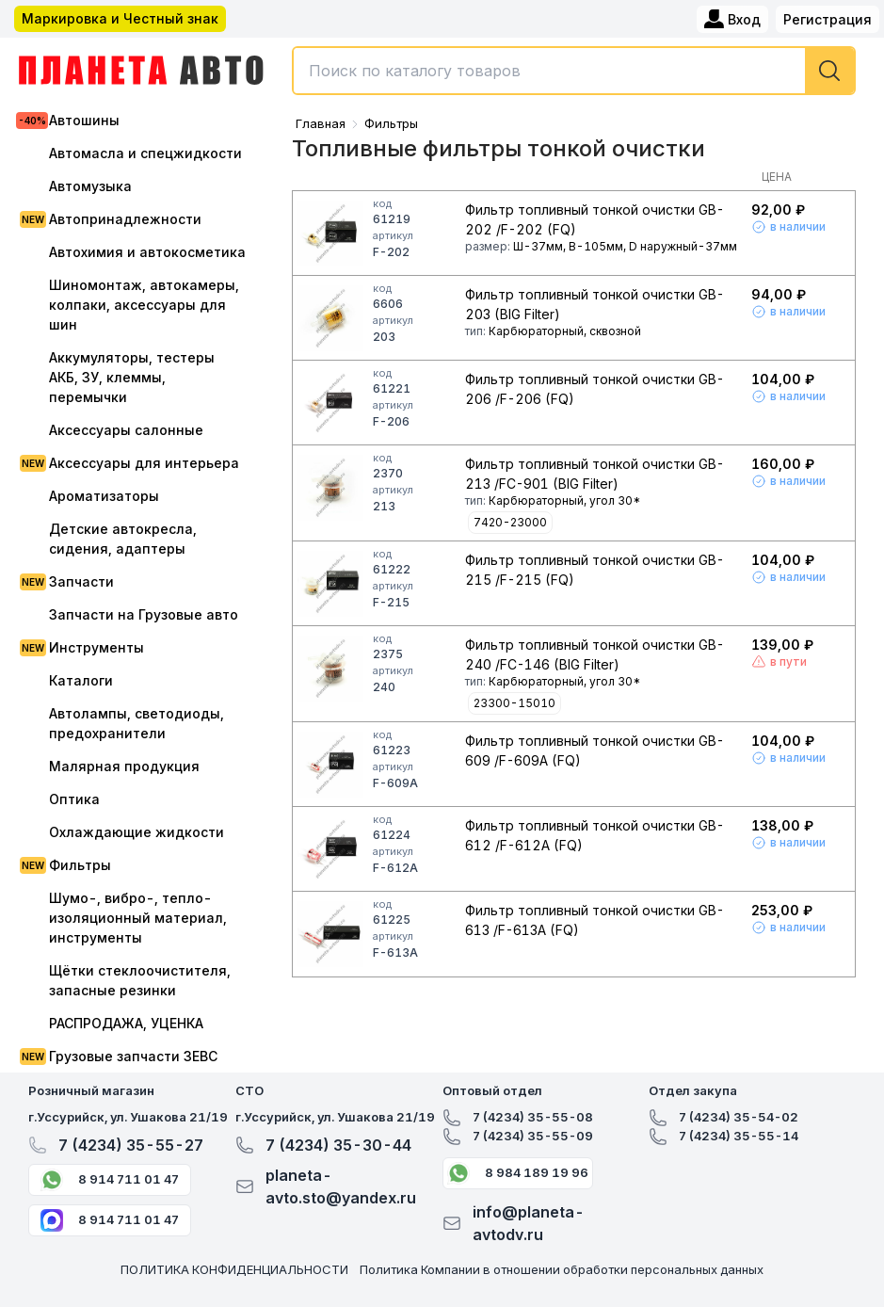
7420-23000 (510, 522)
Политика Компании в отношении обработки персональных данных (561, 1269)
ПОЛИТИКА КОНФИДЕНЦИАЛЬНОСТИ (234, 1269)
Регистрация (827, 19)
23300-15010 (514, 703)
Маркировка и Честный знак (120, 18)
